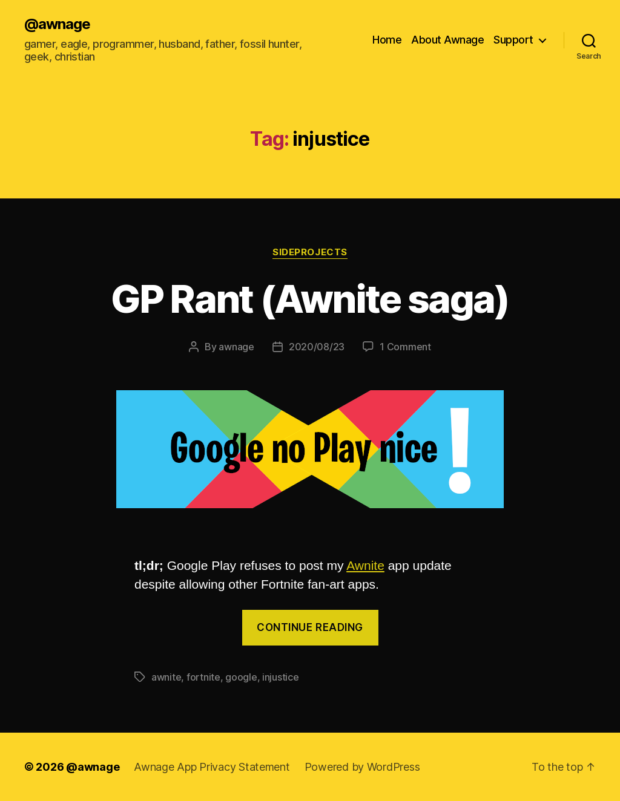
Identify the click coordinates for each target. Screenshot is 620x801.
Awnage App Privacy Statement (211, 766)
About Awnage (447, 39)
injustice (280, 677)
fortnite (203, 677)
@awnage (57, 24)
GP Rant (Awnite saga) (310, 298)
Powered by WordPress (362, 766)
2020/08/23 (317, 347)
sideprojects (310, 252)
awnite (166, 677)
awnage (236, 347)
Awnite (365, 565)
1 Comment (405, 347)
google (241, 677)
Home (386, 39)
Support (513, 39)
